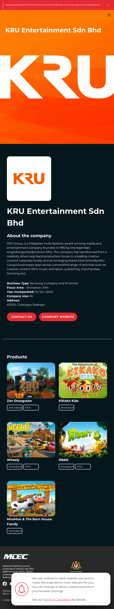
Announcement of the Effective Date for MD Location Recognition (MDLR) (52, 5)
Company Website (58, 316)
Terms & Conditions (57, 599)
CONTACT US (21, 316)
